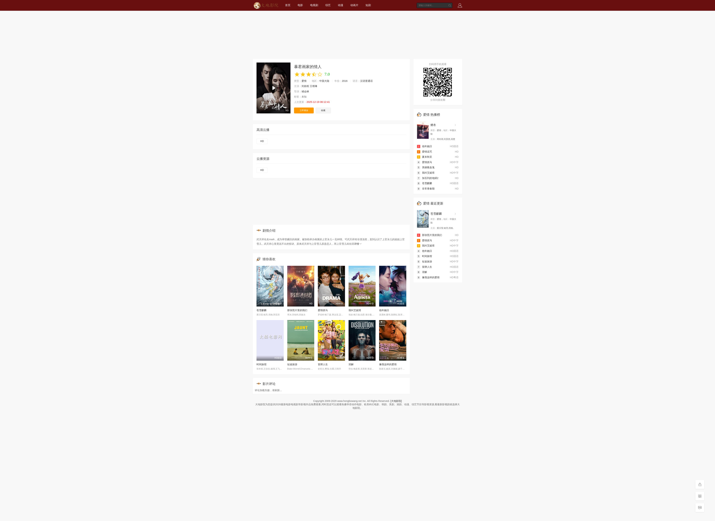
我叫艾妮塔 (355, 310)
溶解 (351, 364)
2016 (344, 80)
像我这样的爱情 (388, 364)
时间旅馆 (262, 364)
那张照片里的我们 (297, 310)
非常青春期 (426, 188)
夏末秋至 (424, 156)
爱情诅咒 (424, 151)
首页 (287, 5)
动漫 (340, 5)
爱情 (304, 80)
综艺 (328, 5)
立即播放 (304, 110)
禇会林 (305, 91)
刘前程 (305, 86)
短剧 (368, 5)
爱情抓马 (323, 310)
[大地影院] (396, 401)
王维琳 (313, 86)
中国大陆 (324, 80)
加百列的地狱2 (427, 178)
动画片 (354, 5)
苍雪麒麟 (262, 310)
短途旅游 (292, 364)
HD (262, 141)
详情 (358, 243)
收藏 (323, 110)
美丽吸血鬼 (426, 167)
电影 (300, 5)
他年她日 (384, 310)
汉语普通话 (366, 80)
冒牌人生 (323, 364)
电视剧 (314, 5)
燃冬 (433, 124)
